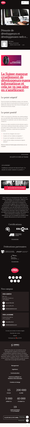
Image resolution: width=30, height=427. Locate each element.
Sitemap (15, 335)
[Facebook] (9, 277)
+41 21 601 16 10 (10, 322)
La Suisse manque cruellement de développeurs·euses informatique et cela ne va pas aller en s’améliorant (15, 82)
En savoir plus (15, 239)
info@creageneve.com (11, 308)
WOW (20, 338)
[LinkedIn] (16, 277)
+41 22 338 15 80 (10, 302)
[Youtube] (18, 281)
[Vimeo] (15, 281)
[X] (11, 281)
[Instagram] (13, 277)
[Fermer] (27, 424)
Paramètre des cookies (15, 333)
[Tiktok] (20, 277)
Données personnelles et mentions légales (15, 330)
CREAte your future (14, 44)
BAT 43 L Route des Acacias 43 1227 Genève (7, 298)
